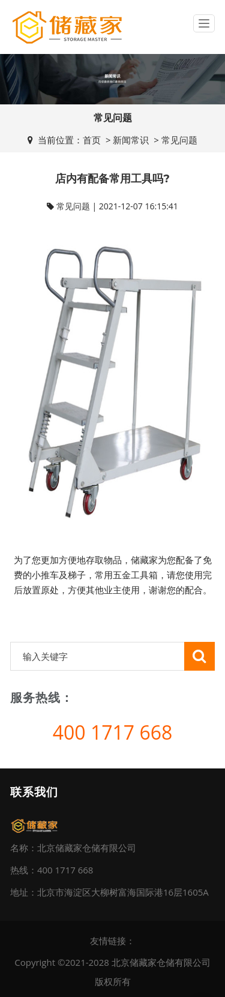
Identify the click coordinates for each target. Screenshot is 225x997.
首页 (92, 140)
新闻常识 (131, 140)
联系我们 (34, 792)
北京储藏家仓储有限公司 (161, 962)
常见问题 (179, 140)
